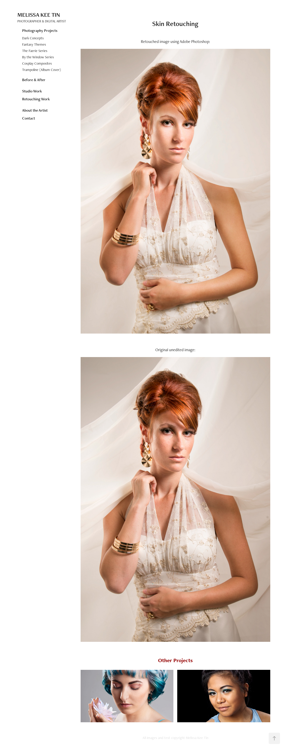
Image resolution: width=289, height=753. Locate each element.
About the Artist (35, 110)
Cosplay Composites (37, 63)
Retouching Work (36, 98)
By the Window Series (38, 57)
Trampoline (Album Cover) (41, 69)
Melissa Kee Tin (38, 15)
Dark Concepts (33, 38)
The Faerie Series (34, 50)
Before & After (33, 79)
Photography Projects (39, 30)
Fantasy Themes (34, 44)
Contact (28, 118)
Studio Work (32, 91)
